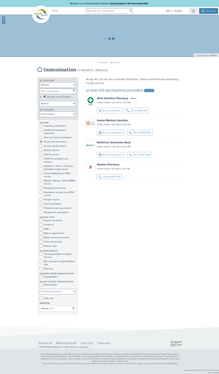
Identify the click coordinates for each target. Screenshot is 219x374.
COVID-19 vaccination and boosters (54, 160)
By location (47, 81)
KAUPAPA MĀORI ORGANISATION (57, 274)
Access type (47, 217)
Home (55, 10)
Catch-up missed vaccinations (56, 137)
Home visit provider (51, 241)
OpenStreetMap (202, 59)
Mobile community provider (54, 237)
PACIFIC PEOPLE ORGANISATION (56, 282)
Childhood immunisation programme (53, 131)
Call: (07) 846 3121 (137, 110)
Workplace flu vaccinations (54, 212)
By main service (49, 251)
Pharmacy (46, 268)
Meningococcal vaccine (53, 188)
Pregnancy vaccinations (53, 125)
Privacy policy (103, 343)
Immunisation (117, 3)
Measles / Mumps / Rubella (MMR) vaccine (57, 182)
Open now (47, 298)
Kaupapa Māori (49, 276)
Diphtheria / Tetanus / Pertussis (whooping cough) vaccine (56, 167)
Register (178, 10)
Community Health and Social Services (55, 255)
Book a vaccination (109, 110)
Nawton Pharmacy (108, 164)
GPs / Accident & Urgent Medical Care (57, 263)
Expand (104, 62)
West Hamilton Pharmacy (112, 98)
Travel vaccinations (51, 203)
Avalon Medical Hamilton (112, 120)
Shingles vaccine (50, 199)
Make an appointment (52, 233)
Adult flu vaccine (49, 150)
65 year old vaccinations (53, 146)
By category (47, 110)
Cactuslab (83, 347)
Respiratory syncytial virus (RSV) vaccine (57, 194)
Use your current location (59, 96)
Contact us (47, 224)
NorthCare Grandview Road (114, 142)
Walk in (45, 229)
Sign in (169, 10)
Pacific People (48, 284)
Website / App (48, 246)
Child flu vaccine (49, 154)
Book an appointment (111, 132)
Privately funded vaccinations (55, 208)
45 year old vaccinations (53, 141)
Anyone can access (51, 220)
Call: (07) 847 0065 (109, 177)
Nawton (87, 70)
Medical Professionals (66, 343)
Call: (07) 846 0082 (140, 132)
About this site (45, 343)
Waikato (101, 70)
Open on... (45, 303)
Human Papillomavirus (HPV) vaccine (55, 175)
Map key (116, 62)
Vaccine (44, 123)
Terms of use (87, 343)
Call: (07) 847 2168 (139, 154)
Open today (103, 102)
